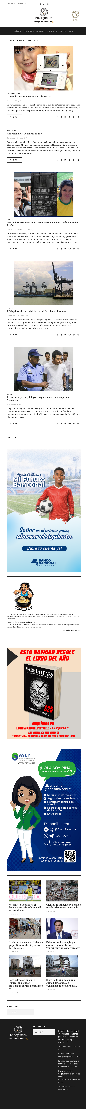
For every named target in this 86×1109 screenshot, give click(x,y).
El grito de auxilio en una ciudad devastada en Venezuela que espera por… (61, 979)
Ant (10, 434)
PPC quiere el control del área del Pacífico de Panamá (36, 310)
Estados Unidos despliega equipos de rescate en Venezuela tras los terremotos (63, 941)
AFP (8, 101)
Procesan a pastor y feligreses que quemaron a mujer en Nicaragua (43, 396)
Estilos (63, 1106)
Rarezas (70, 1106)
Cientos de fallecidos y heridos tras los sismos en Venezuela (63, 903)
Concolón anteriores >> (72, 627)
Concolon (11, 131)
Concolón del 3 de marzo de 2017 (24, 133)
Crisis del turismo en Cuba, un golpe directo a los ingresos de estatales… (26, 942)
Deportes (61, 31)
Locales (40, 31)
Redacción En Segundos (15, 229)
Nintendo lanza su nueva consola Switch (28, 96)
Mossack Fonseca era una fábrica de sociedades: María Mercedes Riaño (42, 223)
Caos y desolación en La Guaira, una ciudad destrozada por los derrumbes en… (26, 981)
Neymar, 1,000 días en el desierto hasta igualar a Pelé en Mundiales (25, 904)
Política (17, 31)
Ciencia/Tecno (14, 94)
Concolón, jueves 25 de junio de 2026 (21, 619)
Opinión (56, 1106)
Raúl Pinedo (11, 315)
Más (71, 31)
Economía (29, 31)
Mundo (50, 31)
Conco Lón (11, 138)
